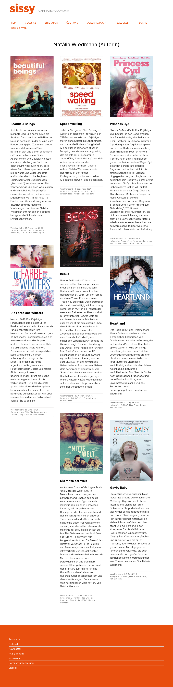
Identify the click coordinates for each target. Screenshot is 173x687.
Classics (30, 22)
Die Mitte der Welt (73, 481)
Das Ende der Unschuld (82, 191)
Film (13, 22)
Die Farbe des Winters (26, 313)
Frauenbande (139, 241)
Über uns (72, 22)
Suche (143, 22)
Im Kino (28, 233)
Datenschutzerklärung (21, 663)
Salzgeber (123, 22)
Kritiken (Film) (39, 233)
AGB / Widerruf (17, 653)
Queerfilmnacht (97, 22)
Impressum (14, 658)
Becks (64, 274)
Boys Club (26, 230)
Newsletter (19, 28)
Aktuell (124, 241)
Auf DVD (74, 398)
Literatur (51, 22)
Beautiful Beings (22, 124)
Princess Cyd (119, 124)
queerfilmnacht (135, 243)
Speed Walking (71, 124)
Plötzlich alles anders (83, 194)
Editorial (13, 644)
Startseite (14, 639)
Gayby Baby (118, 487)
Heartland (117, 323)
